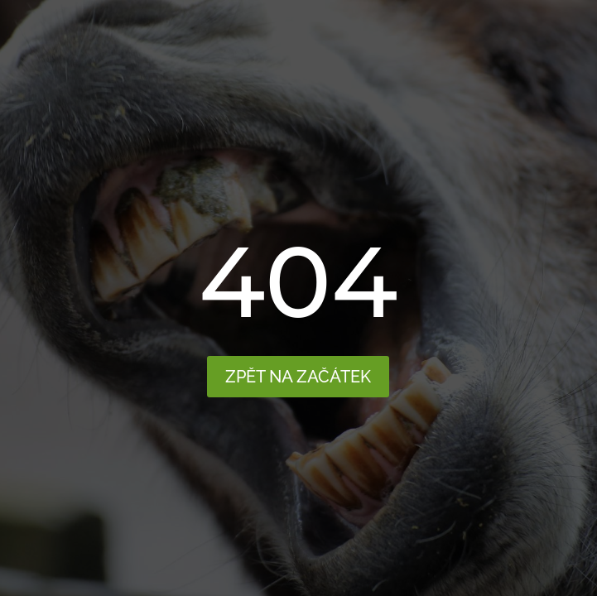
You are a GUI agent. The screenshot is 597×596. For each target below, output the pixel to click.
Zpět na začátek (298, 377)
